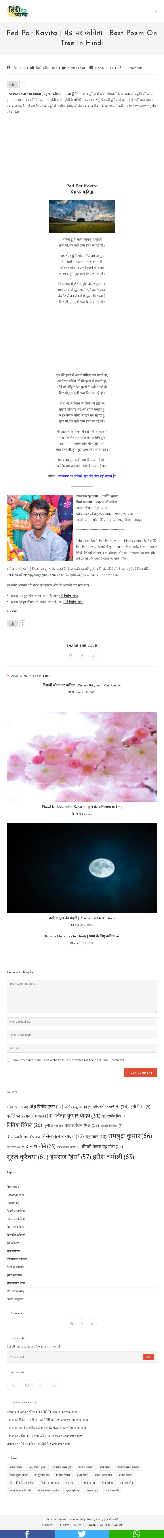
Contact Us (76, 1519)
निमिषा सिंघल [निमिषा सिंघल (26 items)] (24, 1125)
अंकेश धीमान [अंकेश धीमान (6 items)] (17, 1107)
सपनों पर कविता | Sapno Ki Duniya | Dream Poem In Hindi (52, 1428)
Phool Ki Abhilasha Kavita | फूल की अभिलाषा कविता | (82, 807)
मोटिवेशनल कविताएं (17, 1259)
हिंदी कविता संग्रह (46, 68)
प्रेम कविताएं (13, 1243)
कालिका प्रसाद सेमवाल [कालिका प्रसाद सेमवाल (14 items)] (30, 1116)
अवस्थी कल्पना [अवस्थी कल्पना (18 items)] (111, 1106)
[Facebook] (71, 1323)
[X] (92, 1323)
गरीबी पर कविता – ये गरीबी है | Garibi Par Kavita (45, 1444)
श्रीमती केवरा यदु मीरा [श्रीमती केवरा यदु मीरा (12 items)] (102, 1146)
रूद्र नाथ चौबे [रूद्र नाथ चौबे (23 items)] (38, 1146)
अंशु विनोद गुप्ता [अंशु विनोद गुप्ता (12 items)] (46, 1106)
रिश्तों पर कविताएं (15, 1267)
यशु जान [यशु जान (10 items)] (96, 1136)
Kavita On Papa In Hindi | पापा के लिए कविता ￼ (82, 936)
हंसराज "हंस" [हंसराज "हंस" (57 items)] (70, 1156)
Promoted (13, 1187)
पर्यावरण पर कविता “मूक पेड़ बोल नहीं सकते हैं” (87, 476)
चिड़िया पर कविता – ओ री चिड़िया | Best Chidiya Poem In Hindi (53, 1420)
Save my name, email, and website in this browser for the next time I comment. (69, 1060)
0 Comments (134, 68)
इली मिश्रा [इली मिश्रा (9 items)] (140, 1106)
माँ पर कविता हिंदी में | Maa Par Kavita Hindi (53, 1412)
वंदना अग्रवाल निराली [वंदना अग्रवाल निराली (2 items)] (68, 1147)
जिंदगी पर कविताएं (16, 1211)
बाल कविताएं (13, 1251)
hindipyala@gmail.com (39, 575)
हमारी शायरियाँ (14, 1275)
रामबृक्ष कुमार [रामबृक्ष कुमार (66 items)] (130, 1136)
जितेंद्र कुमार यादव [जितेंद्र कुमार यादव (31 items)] (77, 1116)
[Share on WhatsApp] (93, 655)
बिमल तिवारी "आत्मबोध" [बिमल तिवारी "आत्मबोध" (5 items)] (23, 1137)
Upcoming (13, 1203)
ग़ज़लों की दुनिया (15, 1299)
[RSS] (54, 1385)
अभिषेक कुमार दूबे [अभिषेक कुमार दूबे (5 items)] (78, 1107)
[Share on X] (82, 655)
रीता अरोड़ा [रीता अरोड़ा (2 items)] (13, 1147)
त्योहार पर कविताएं (16, 1219)
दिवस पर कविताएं (16, 1227)
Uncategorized (16, 1195)
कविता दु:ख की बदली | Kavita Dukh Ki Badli (82, 918)
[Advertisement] (82, 150)
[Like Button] (12, 84)
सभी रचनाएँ (112, 1519)
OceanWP (115, 1525)
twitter (82, 1534)
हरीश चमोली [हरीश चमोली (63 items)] (113, 1156)
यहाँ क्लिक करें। (68, 596)
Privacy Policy (95, 1519)
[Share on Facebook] (70, 655)
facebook (27, 1534)
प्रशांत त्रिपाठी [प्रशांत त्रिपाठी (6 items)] (111, 1125)
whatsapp (136, 1534)
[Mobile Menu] (156, 11)
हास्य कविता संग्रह (16, 1283)
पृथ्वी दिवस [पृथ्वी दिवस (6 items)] (53, 1125)
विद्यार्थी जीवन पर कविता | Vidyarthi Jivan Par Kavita (82, 685)
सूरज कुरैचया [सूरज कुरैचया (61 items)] (27, 1157)
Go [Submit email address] (148, 1357)
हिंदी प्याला (19, 68)
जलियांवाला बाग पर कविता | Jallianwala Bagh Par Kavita (50, 1436)
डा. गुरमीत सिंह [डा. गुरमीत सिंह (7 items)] (114, 1116)
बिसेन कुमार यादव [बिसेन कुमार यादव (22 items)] (63, 1136)
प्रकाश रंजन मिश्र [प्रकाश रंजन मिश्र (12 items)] (82, 1125)
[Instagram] (82, 1323)
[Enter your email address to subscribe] (82, 1357)
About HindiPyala (56, 1519)
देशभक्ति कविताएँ (16, 1235)
